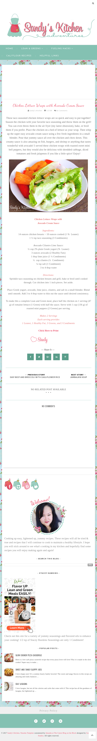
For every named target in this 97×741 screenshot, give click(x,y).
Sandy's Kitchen (13, 733)
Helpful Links (49, 56)
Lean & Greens (32, 48)
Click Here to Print (48, 330)
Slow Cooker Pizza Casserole (29, 655)
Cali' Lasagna (21, 683)
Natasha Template (27, 733)
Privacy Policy (48, 710)
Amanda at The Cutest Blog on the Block (60, 733)
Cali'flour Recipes (18, 56)
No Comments (62, 110)
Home (9, 49)
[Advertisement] (48, 82)
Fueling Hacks (62, 48)
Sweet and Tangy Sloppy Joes (29, 669)
